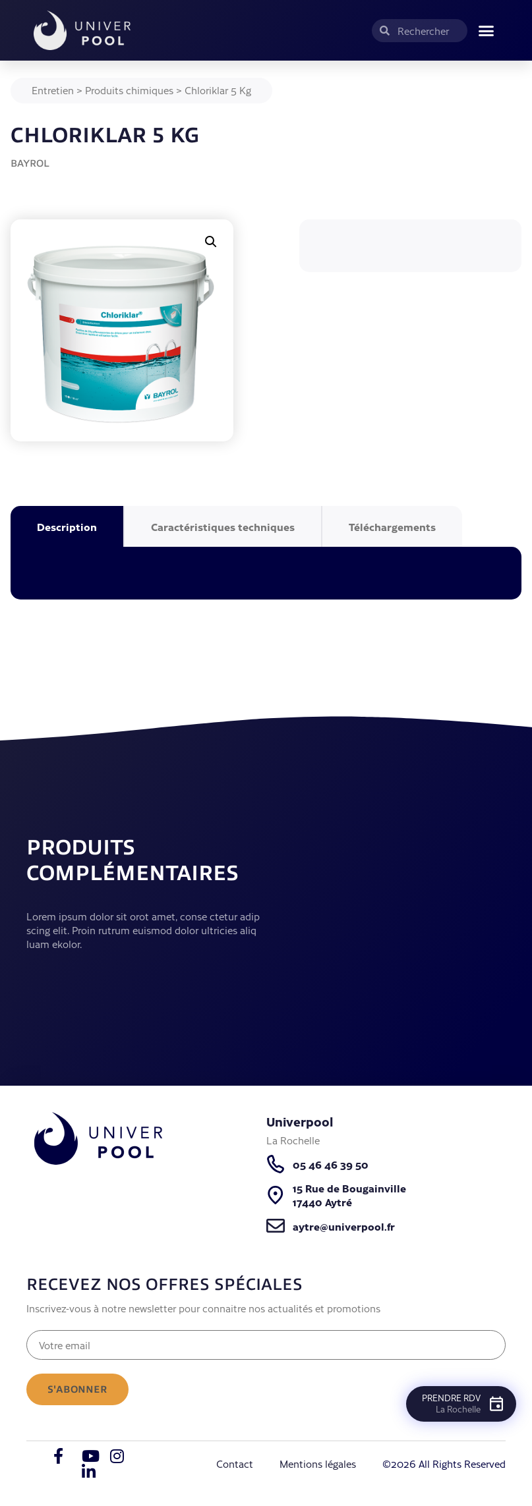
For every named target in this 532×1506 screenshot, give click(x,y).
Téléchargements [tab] (392, 526)
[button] (486, 30)
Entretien (53, 90)
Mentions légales (318, 1463)
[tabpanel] (266, 573)
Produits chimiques (129, 90)
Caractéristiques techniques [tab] (223, 526)
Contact (234, 1463)
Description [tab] (67, 526)
